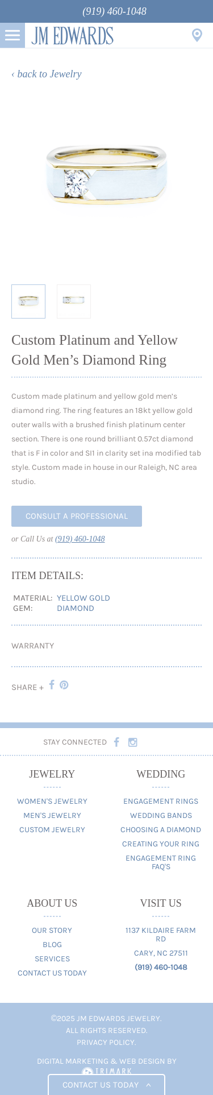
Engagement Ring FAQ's (161, 862)
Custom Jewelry (52, 829)
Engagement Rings (160, 801)
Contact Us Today (52, 973)
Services (52, 958)
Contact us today (106, 1085)
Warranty (32, 646)
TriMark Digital (106, 1073)
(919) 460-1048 (114, 11)
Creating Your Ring (160, 844)
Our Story (52, 930)
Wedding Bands (161, 815)
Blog (52, 944)
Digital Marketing (72, 1061)
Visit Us (197, 35)
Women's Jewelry (52, 801)
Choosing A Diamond (160, 829)
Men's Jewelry (52, 815)
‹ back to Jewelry (46, 74)
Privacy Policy (106, 1042)
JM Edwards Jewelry (72, 35)
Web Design (142, 1061)
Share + (27, 687)
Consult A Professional (77, 516)
